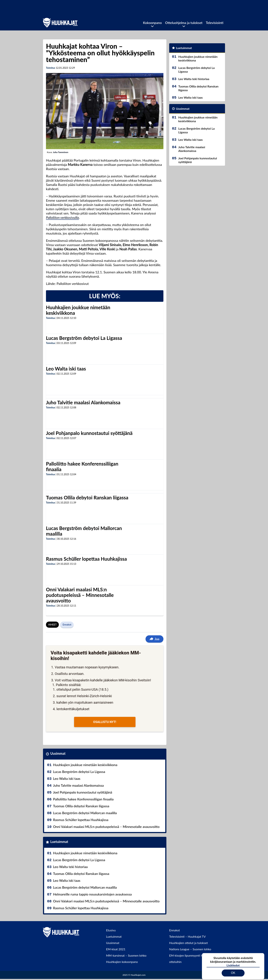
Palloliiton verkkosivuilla (62, 217)
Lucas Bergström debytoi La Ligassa (84, 338)
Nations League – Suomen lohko (190, 949)
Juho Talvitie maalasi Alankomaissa (83, 402)
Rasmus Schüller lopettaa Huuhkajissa (86, 559)
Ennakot (67, 624)
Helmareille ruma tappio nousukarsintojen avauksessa (92, 894)
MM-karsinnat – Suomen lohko (126, 955)
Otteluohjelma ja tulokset (183, 23)
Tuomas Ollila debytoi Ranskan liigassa (87, 497)
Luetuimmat (59, 842)
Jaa (154, 639)
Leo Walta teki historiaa (70, 867)
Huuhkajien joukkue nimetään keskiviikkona (78, 310)
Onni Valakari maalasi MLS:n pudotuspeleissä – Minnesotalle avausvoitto (80, 595)
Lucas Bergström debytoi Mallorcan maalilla (84, 531)
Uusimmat (58, 753)
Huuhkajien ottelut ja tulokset (188, 943)
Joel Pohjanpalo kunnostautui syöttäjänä (89, 433)
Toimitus (50, 67)
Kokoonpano (152, 23)
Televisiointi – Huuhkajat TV (187, 936)
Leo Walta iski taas (66, 369)
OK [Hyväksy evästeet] (233, 969)
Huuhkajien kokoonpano (122, 961)
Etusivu (111, 930)
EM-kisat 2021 (115, 949)
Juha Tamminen (60, 152)
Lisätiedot (233, 962)
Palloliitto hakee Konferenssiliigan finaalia (82, 466)
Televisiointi (214, 23)
